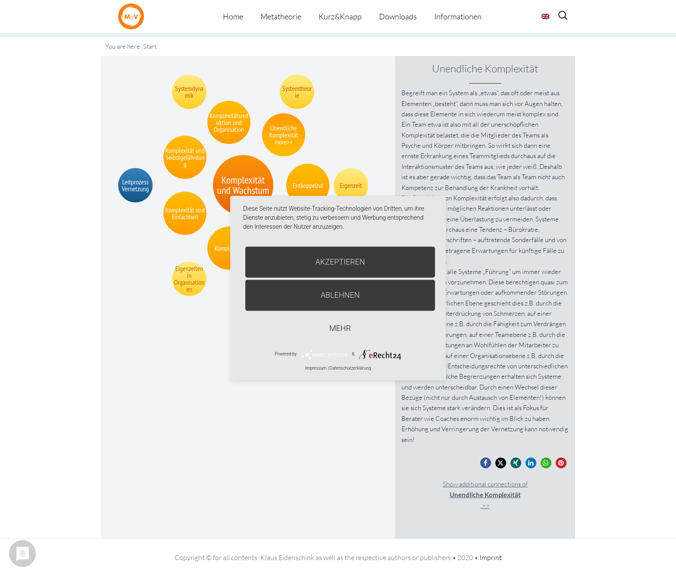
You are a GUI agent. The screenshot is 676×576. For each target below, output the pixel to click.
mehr (340, 328)
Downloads (398, 16)
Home (233, 16)
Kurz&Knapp (340, 16)
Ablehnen (340, 294)
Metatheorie (280, 16)
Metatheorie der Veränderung (133, 16)
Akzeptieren (340, 261)
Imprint (490, 557)
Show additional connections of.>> (485, 495)
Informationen (458, 16)
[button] (485, 463)
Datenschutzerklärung (350, 368)
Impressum (315, 368)
